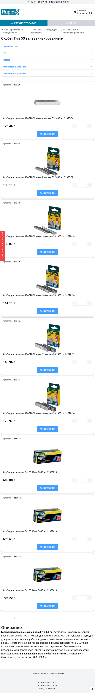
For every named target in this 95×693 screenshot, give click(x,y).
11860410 (16, 556)
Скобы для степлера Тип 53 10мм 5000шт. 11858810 (30, 472)
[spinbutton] (82, 126)
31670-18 (16, 203)
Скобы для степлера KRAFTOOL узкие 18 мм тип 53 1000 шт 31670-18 (38, 236)
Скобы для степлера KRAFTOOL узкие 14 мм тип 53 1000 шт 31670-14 (38, 413)
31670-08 (16, 143)
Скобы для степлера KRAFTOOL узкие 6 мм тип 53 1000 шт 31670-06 (38, 118)
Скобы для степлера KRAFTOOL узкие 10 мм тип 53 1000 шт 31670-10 (38, 295)
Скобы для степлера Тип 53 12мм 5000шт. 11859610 (30, 531)
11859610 (16, 498)
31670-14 (16, 380)
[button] (74, 126)
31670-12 (16, 321)
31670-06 (16, 85)
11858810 (16, 438)
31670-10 (16, 261)
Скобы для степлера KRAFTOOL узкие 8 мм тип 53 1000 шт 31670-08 (38, 177)
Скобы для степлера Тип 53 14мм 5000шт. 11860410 (30, 590)
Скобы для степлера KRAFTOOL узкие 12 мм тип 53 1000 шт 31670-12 (38, 354)
